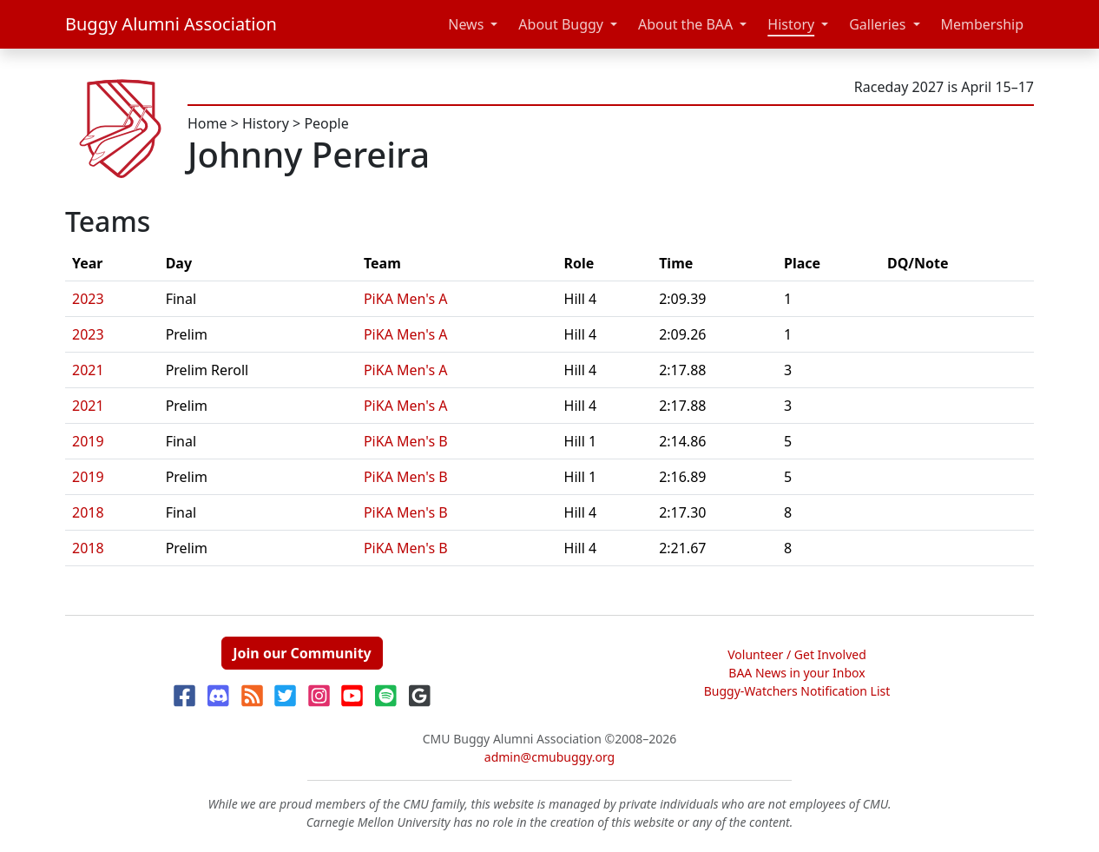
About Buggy (560, 24)
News (466, 24)
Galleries (877, 24)
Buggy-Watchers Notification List (797, 691)
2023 (88, 298)
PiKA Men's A (406, 298)
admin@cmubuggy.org (549, 757)
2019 (88, 441)
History (790, 24)
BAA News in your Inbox (796, 672)
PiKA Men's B (406, 441)
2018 (88, 512)
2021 (88, 370)
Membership (982, 24)
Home (207, 123)
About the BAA (685, 24)
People (326, 123)
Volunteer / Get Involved (796, 654)
